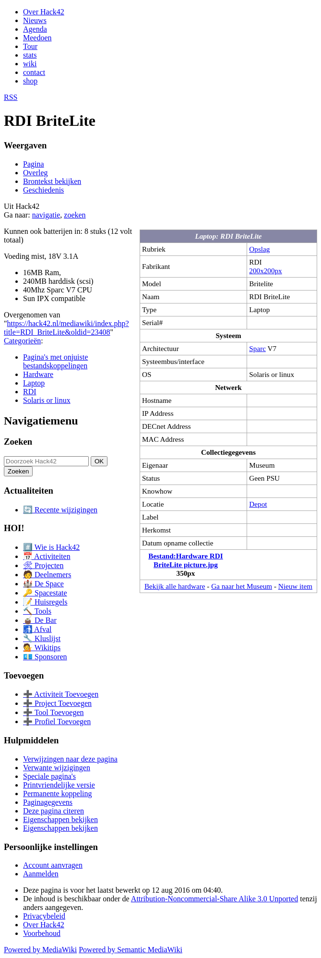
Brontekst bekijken (52, 181)
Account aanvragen (53, 865)
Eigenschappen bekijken (60, 819)
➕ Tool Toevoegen (53, 712)
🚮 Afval (37, 629)
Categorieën (22, 341)
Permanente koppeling (57, 793)
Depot (258, 504)
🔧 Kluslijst (41, 638)
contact (34, 72)
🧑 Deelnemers (47, 574)
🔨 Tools (37, 611)
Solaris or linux (47, 400)
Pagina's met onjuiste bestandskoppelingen (55, 361)
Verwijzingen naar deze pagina (70, 759)
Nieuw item (295, 586)
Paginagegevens (47, 802)
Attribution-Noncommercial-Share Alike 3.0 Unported (214, 899)
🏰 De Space (43, 584)
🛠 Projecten (43, 565)
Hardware (38, 374)
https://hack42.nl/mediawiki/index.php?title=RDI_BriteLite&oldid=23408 (66, 327)
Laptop (34, 383)
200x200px (265, 271)
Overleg (35, 173)
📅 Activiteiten (47, 556)
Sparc (257, 348)
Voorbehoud (41, 933)
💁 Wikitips (41, 647)
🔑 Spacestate (45, 593)
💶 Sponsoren (45, 657)
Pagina (33, 164)
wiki (29, 64)
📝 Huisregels (45, 602)
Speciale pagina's (49, 776)
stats (29, 55)
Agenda (35, 29)
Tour (30, 46)
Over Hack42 (43, 12)
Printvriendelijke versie (59, 785)
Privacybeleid (44, 916)
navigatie (46, 215)
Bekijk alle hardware (174, 586)
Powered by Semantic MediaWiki (130, 950)
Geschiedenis (43, 190)
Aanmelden (41, 874)
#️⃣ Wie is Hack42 (51, 547)
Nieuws (35, 20)
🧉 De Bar (40, 620)
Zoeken (18, 442)
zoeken (74, 215)
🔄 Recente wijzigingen (60, 510)
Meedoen (37, 38)
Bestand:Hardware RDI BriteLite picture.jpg (185, 560)
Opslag (259, 249)
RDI (29, 392)
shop (30, 81)
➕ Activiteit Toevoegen (60, 694)
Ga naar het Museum (241, 586)
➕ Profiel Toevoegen (57, 721)
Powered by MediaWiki (40, 950)
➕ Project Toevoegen (57, 703)
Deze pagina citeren (53, 811)
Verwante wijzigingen (56, 768)
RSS (10, 97)
